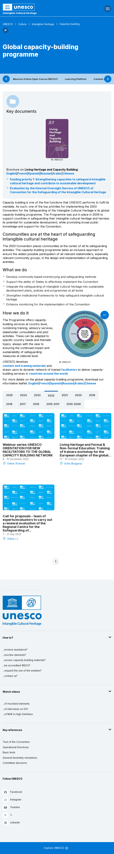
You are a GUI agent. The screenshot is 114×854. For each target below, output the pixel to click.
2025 (9, 395)
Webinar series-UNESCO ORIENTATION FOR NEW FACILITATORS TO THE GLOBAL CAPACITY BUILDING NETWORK (28, 450)
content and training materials (24, 365)
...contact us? (10, 675)
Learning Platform (75, 79)
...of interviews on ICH (15, 708)
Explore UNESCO (56, 848)
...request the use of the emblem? (22, 670)
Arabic (57, 173)
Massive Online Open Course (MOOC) (35, 79)
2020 (78, 395)
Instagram (12, 799)
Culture (22, 24)
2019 (92, 395)
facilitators (69, 369)
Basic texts (9, 752)
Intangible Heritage (43, 24)
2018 (9, 404)
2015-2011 (52, 404)
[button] (5, 32)
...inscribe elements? (14, 654)
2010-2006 (73, 404)
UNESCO (8, 24)
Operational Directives (16, 747)
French (22, 173)
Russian (45, 173)
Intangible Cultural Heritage (20, 13)
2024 (23, 395)
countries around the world (48, 373)
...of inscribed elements (16, 703)
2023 (37, 395)
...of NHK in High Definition (18, 714)
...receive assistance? (15, 649)
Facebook (12, 792)
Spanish (34, 173)
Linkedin (11, 822)
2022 (51, 395)
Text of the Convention (16, 741)
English (11, 173)
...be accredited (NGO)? (16, 665)
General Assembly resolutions (20, 757)
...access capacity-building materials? (24, 660)
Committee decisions (15, 762)
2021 (65, 395)
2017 (23, 404)
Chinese (68, 173)
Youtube (11, 807)
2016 (36, 404)
